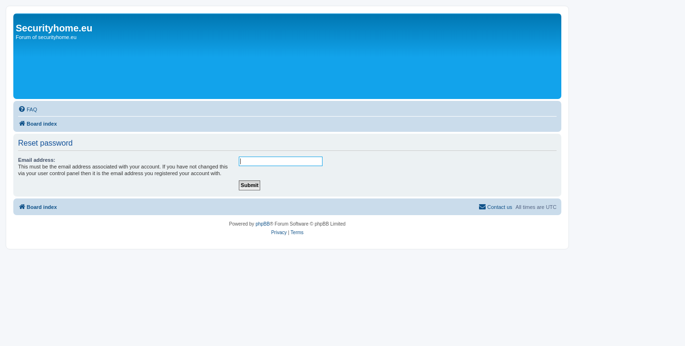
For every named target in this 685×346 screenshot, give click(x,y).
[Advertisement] (308, 37)
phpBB (262, 224)
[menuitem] (27, 109)
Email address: (36, 160)
